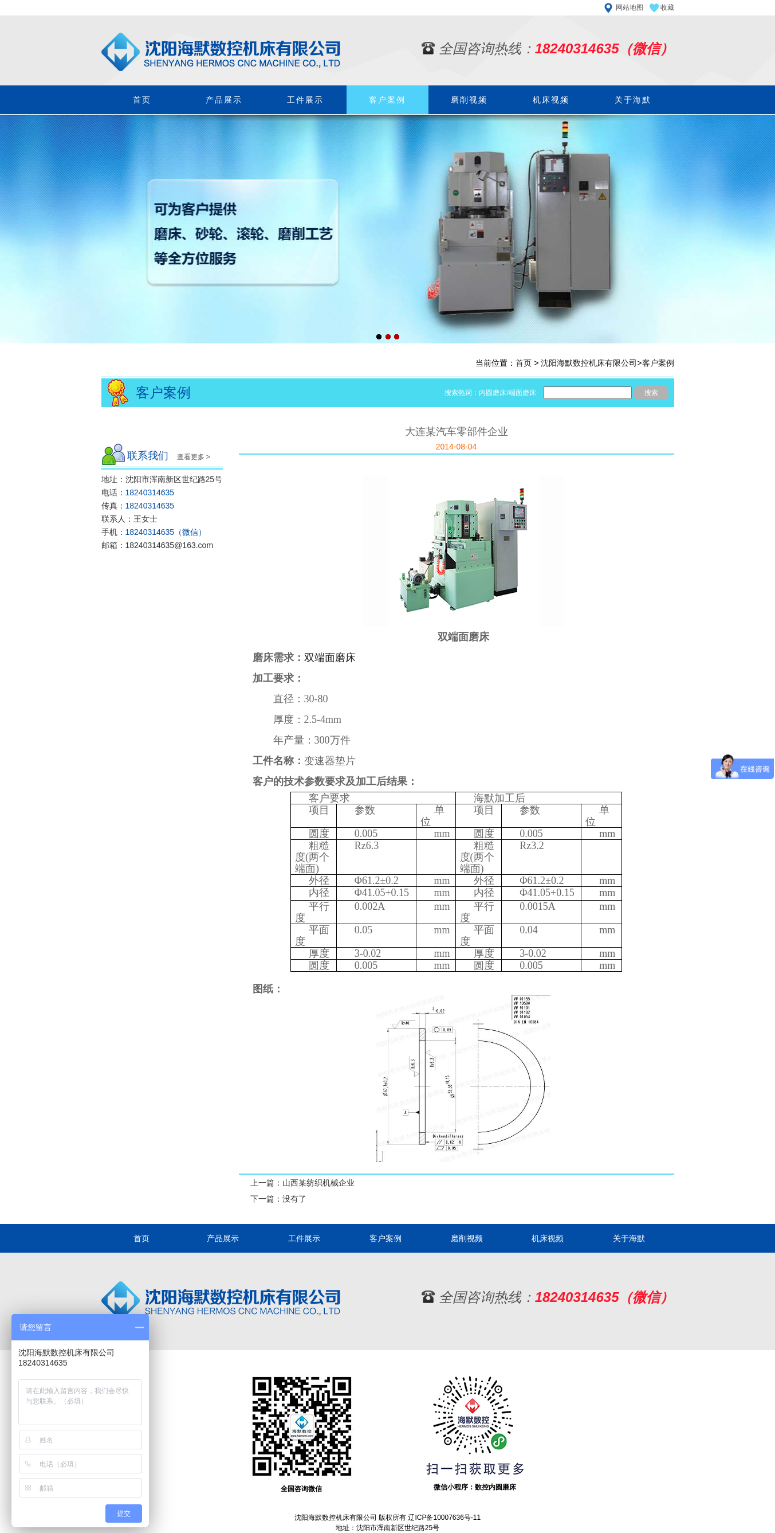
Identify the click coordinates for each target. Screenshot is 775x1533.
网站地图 (629, 7)
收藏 (667, 7)
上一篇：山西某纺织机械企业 (302, 1182)
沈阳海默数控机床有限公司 (589, 362)
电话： (138, 492)
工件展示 (305, 99)
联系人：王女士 (129, 518)
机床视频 (551, 99)
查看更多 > (193, 457)
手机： (154, 532)
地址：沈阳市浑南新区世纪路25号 (162, 479)
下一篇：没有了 (278, 1198)
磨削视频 (469, 99)
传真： (138, 505)
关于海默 (633, 99)
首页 (142, 99)
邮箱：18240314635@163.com (157, 545)
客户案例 (387, 99)
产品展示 (224, 99)
